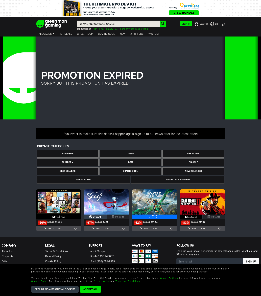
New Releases (193, 171)
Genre (130, 153)
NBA (95, 29)
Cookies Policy (39, 281)
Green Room (83, 180)
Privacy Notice (102, 281)
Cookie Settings (169, 278)
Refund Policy (53, 256)
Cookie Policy (53, 261)
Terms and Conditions (127, 281)
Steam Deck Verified (178, 180)
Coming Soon (130, 171)
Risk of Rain (141, 29)
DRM (130, 162)
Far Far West (127, 29)
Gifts (4, 261)
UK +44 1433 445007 (101, 256)
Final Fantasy (106, 29)
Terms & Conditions (56, 251)
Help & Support (98, 251)
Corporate (7, 256)
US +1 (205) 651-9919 (102, 261)
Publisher (68, 153)
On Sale (193, 162)
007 (117, 29)
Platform (67, 162)
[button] (46, 34)
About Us (7, 251)
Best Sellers (67, 171)
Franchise (193, 153)
